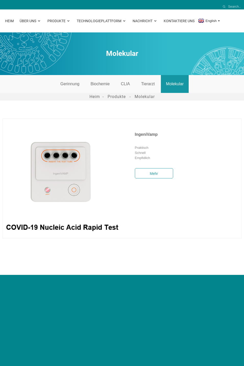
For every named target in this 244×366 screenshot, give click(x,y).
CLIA (125, 84)
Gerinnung (70, 84)
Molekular (175, 84)
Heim (9, 21)
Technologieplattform (101, 21)
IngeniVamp (146, 134)
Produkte (59, 21)
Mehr (154, 174)
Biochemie (100, 84)
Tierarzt (148, 84)
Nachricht (145, 21)
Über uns (30, 21)
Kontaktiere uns (179, 21)
